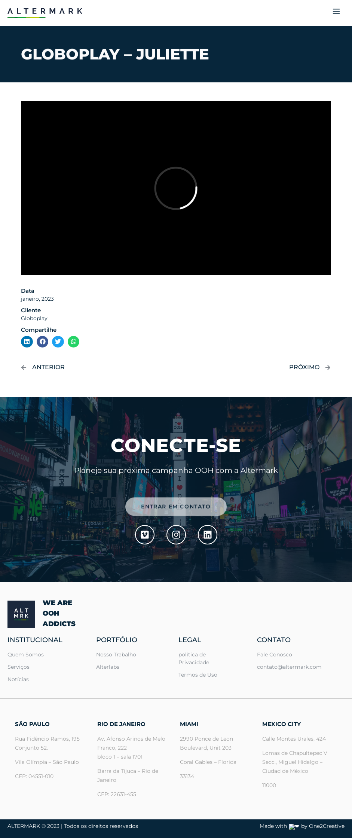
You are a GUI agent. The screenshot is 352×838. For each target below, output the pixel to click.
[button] (336, 13)
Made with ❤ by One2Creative (305, 826)
